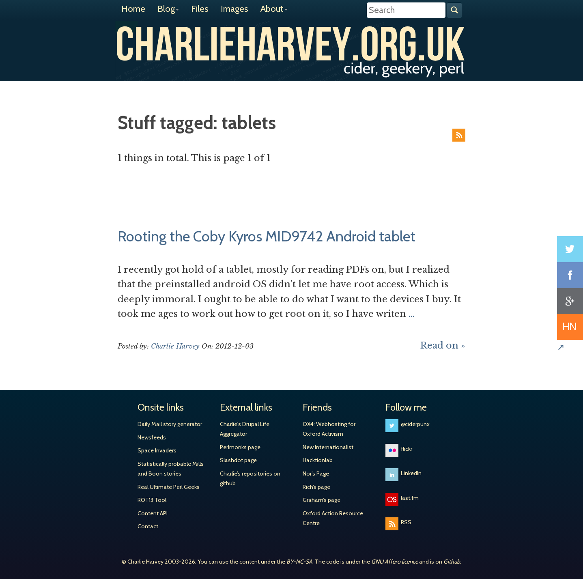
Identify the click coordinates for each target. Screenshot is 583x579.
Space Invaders (157, 450)
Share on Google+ (570, 301)
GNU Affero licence (394, 561)
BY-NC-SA (299, 561)
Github (451, 561)
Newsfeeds (152, 437)
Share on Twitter (570, 249)
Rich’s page (316, 487)
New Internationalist (328, 447)
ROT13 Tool (152, 500)
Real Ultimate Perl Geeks (169, 487)
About (274, 8)
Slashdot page (238, 460)
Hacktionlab (318, 460)
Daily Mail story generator (170, 424)
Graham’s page (321, 500)
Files (200, 8)
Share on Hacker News (570, 327)
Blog (168, 8)
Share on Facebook (570, 275)
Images (234, 8)
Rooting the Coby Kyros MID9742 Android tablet (266, 236)
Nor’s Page (316, 473)
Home (133, 8)
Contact (148, 526)
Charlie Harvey (291, 43)
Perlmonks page (240, 447)
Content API (153, 513)
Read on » (442, 345)
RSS (458, 135)
